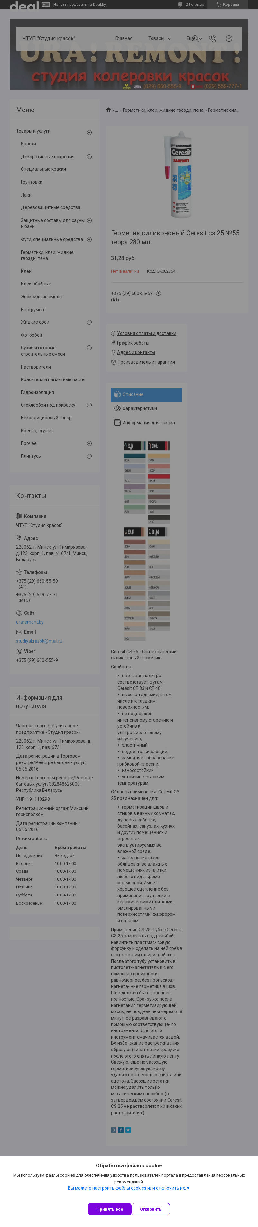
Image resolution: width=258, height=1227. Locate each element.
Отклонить (150, 1209)
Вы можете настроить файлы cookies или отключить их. (127, 1188)
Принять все (110, 1209)
